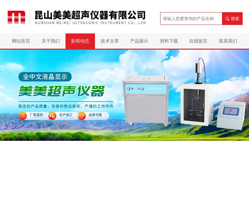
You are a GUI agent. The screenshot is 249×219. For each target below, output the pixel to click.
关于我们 (51, 40)
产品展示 (139, 40)
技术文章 (110, 40)
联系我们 (228, 40)
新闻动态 (80, 40)
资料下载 (169, 40)
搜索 (235, 18)
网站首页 (21, 40)
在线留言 (198, 40)
